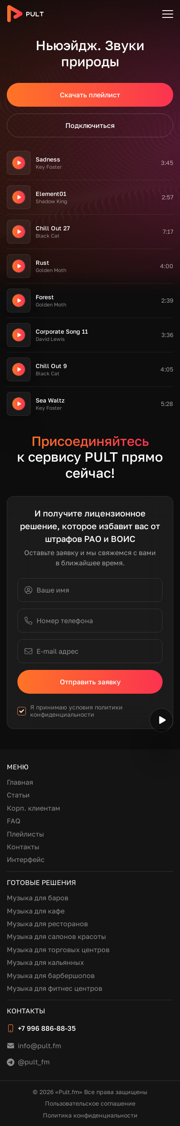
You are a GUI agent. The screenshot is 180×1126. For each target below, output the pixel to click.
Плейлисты (25, 834)
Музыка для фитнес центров (54, 988)
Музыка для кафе (36, 911)
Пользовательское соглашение (90, 1103)
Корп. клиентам (33, 808)
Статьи (18, 795)
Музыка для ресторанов (47, 923)
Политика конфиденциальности (90, 1115)
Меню (17, 767)
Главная (20, 782)
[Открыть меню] (167, 13)
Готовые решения (41, 882)
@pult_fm (34, 1062)
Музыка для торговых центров (58, 949)
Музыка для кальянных (45, 962)
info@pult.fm (39, 1045)
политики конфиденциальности (76, 710)
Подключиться (90, 125)
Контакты (23, 846)
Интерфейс (26, 859)
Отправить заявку (90, 682)
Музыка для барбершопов (51, 975)
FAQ (13, 821)
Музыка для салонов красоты (56, 936)
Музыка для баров (37, 897)
